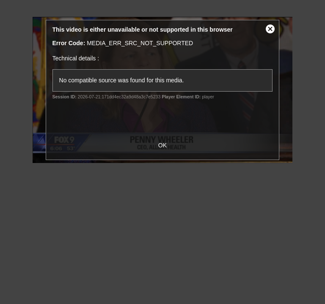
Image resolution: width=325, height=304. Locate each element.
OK (162, 145)
